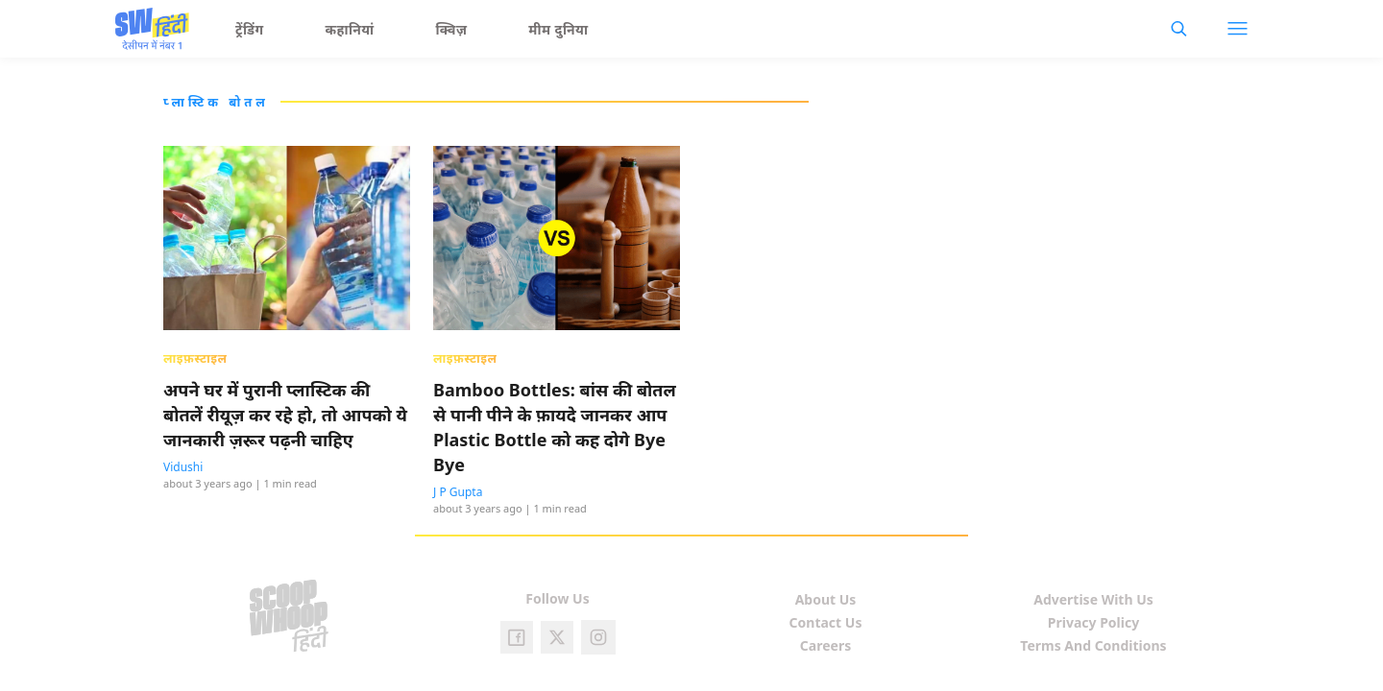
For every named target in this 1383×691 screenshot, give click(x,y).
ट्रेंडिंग (249, 29)
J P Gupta (457, 492)
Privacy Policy (1093, 622)
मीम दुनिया (558, 29)
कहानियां (350, 29)
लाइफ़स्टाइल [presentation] (195, 358)
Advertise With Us (1093, 599)
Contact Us (825, 622)
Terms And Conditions (1093, 645)
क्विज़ (452, 29)
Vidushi (183, 467)
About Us (826, 599)
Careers (825, 645)
